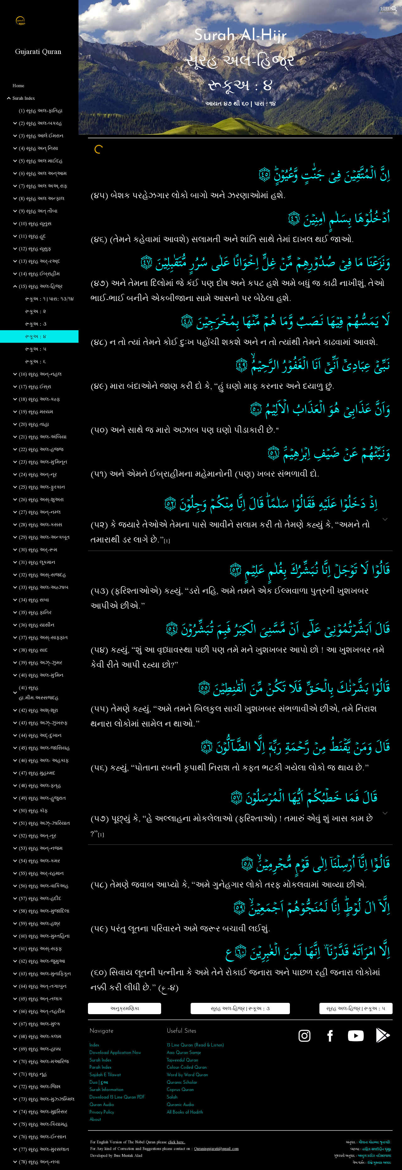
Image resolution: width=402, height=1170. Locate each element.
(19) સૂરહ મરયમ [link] (36, 412)
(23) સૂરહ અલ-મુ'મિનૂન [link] (43, 462)
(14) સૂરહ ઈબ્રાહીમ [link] (39, 274)
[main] (240, 67)
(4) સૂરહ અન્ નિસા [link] (38, 148)
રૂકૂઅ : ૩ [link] (35, 324)
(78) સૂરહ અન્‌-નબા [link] (39, 1162)
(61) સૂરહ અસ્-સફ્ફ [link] (40, 949)
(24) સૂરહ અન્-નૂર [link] (38, 474)
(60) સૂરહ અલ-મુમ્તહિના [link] (44, 936)
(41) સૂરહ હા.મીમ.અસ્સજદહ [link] (38, 693)
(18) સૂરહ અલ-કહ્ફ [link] (39, 399)
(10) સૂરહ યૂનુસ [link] (35, 224)
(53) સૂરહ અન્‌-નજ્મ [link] (40, 848)
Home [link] (18, 86)
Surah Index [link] (24, 98)
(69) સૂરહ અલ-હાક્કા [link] (40, 1049)
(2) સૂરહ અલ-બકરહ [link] (40, 123)
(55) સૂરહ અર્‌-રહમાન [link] (41, 873)
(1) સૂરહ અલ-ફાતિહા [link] (40, 111)
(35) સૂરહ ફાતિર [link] (35, 612)
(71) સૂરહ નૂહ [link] (33, 1074)
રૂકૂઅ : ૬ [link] (35, 362)
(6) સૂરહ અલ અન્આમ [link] (43, 173)
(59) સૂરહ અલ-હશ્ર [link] (39, 924)
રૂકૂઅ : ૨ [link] (35, 311)
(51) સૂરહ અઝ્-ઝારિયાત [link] (44, 823)
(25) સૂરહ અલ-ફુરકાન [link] (42, 487)
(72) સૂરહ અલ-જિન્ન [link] (40, 1087)
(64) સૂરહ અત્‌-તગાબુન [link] (43, 986)
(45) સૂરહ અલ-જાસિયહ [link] (44, 748)
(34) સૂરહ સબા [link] (34, 600)
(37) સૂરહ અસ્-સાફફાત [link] (43, 638)
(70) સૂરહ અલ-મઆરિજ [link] (44, 1061)
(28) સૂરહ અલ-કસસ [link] (40, 525)
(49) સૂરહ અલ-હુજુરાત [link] (42, 798)
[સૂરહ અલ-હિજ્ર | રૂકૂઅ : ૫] (356, 1008)
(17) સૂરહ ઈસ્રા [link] (35, 387)
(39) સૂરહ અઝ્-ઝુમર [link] (40, 663)
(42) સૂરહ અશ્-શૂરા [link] (38, 710)
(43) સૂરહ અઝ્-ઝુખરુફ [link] (43, 723)
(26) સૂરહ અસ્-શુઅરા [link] (41, 500)
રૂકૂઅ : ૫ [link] (35, 349)
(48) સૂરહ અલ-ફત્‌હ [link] (40, 786)
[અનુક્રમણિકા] (124, 1008)
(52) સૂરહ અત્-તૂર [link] (37, 836)
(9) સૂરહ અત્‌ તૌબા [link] (38, 211)
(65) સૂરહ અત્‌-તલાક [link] (40, 999)
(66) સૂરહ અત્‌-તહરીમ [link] (42, 1011)
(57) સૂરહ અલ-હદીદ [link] (40, 898)
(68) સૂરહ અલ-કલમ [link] (40, 1036)
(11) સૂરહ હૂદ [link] (32, 236)
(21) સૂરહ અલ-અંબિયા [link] (43, 437)
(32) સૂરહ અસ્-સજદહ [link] (42, 575)
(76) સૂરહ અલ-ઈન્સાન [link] (42, 1137)
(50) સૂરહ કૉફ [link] (33, 811)
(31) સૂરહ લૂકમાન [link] (37, 562)
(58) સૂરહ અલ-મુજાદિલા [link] (44, 911)
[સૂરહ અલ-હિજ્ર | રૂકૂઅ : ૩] (240, 1008)
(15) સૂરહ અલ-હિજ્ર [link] (40, 286)
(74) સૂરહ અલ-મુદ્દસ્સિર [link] (43, 1112)
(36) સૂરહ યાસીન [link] (36, 625)
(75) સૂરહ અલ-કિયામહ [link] (43, 1124)
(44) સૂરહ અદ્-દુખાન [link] (40, 735)
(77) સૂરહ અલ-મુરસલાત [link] (44, 1149)
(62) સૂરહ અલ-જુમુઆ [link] (42, 961)
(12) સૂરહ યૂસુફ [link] (35, 249)
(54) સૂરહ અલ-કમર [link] (39, 861)
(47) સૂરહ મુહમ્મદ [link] (37, 773)
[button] (394, 8)
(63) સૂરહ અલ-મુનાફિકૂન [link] (45, 974)
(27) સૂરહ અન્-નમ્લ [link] (40, 512)
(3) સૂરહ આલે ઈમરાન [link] (41, 136)
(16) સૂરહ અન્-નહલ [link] (40, 374)
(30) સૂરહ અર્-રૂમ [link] (38, 550)
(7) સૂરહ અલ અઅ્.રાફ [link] (43, 186)
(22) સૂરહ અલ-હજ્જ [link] (41, 449)
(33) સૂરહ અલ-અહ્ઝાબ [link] (43, 587)
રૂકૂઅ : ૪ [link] (35, 336)
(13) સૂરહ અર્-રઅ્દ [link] (39, 261)
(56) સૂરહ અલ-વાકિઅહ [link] (43, 886)
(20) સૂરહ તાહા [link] (34, 424)
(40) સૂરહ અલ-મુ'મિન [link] (41, 675)
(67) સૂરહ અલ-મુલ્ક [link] (39, 1024)
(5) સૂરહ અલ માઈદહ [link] (40, 161)
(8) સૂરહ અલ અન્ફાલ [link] (41, 198)
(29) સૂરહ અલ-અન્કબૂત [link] (44, 537)
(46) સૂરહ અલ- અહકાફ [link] (44, 760)
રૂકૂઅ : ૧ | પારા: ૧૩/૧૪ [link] (49, 299)
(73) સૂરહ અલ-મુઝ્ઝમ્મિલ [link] (46, 1099)
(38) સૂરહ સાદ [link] (33, 650)
